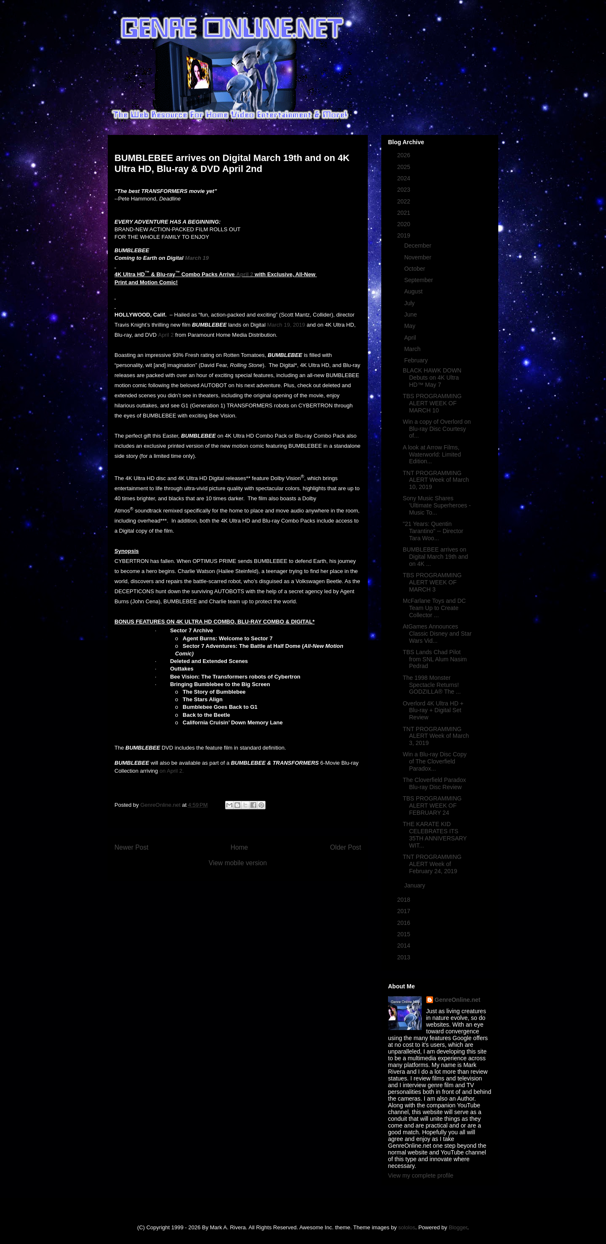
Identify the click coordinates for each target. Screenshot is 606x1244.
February (416, 360)
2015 (404, 934)
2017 (404, 911)
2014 (404, 945)
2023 (404, 189)
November (418, 257)
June (411, 314)
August (414, 291)
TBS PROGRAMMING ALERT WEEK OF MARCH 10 (432, 403)
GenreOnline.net (458, 999)
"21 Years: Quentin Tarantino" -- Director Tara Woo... (433, 530)
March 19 (197, 258)
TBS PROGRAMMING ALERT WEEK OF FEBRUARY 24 (432, 805)
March (413, 349)
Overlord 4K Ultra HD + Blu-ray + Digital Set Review (433, 710)
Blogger (458, 1227)
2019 (404, 235)
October (415, 268)
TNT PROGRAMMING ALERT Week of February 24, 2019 (432, 863)
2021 (404, 212)
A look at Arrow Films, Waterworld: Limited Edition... (432, 454)
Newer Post (131, 847)
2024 (404, 178)
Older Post (345, 847)
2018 (404, 899)
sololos (406, 1227)
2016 (404, 922)
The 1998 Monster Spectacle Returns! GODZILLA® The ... (432, 684)
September (419, 280)
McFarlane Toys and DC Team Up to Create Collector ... (434, 607)
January (415, 885)
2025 (404, 167)
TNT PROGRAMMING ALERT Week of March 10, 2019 (436, 480)
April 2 (244, 274)
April (410, 337)
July (410, 303)
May (410, 325)
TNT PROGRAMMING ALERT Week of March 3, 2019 (436, 736)
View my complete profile (420, 1175)
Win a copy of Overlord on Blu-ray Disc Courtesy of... (437, 428)
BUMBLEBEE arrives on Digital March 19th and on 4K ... (435, 556)
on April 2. (171, 771)
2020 (404, 224)
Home (239, 847)
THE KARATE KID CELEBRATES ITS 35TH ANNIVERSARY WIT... (435, 834)
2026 (404, 155)
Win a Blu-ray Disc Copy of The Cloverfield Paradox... (435, 761)
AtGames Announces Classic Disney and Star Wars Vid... (437, 633)
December (418, 245)
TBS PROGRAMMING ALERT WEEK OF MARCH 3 (432, 582)
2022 (404, 201)
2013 (404, 957)
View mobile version (238, 862)
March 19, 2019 (286, 325)
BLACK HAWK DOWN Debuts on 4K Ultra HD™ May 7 (432, 377)
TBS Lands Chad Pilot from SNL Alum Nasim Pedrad (435, 659)
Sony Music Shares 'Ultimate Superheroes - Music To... (437, 505)
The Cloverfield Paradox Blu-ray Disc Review (434, 783)
